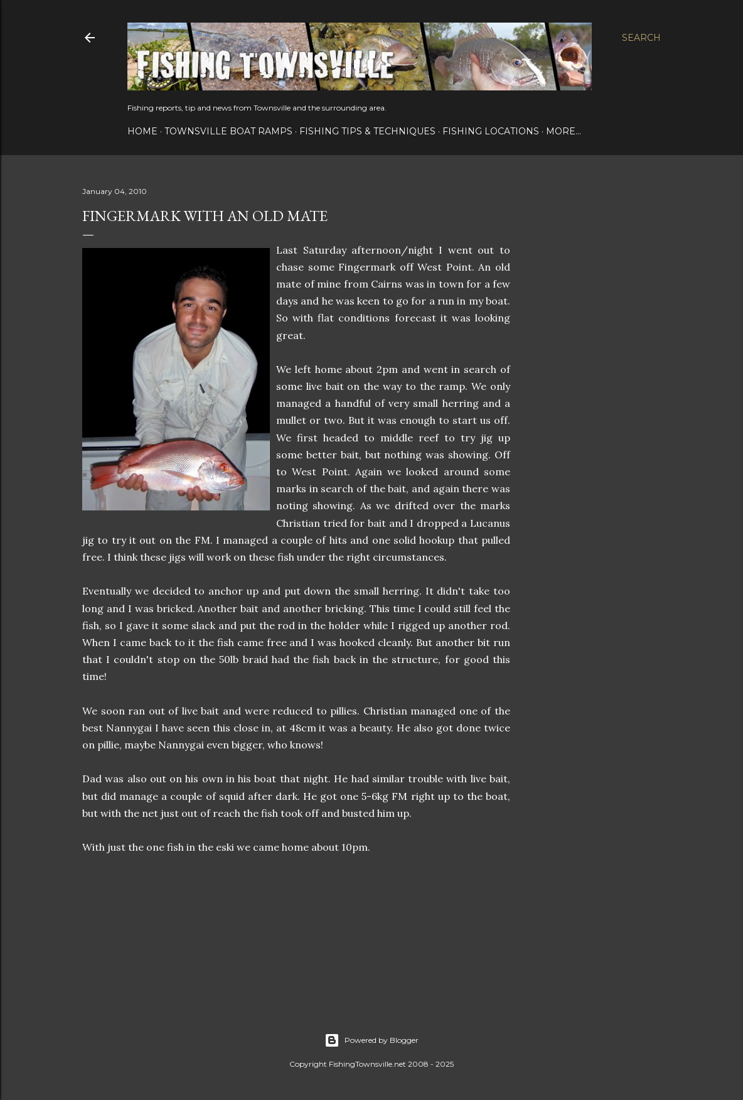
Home (142, 131)
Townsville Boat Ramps (228, 131)
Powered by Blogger (371, 1040)
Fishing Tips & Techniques (367, 131)
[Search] (641, 38)
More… (563, 131)
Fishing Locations (490, 131)
